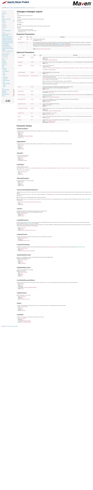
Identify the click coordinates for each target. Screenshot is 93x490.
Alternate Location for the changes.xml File (6, 35)
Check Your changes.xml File (7, 36)
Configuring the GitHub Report (7, 41)
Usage (3, 16)
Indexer (4, 74)
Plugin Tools (5, 78)
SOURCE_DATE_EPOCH (47, 95)
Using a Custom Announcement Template (7, 49)
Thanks (3, 95)
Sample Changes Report (6, 30)
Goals (3, 14)
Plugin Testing (5, 77)
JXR (3, 75)
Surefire (4, 84)
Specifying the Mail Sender (7, 46)
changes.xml (4, 25)
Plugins (11, 7)
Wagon (4, 86)
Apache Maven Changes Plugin (19, 7)
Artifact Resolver (6, 71)
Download (4, 22)
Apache (3, 7)
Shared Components (6, 83)
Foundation (4, 91)
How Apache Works (5, 89)
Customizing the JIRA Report (7, 39)
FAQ (3, 17)
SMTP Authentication (5, 45)
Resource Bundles (6, 80)
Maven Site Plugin (61, 43)
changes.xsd (4, 27)
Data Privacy (4, 92)
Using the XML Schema (6, 19)
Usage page (87, 199)
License (3, 20)
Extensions (4, 62)
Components (8, 68)
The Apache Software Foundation (12, 326)
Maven (8, 7)
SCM (4, 81)
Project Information (8, 54)
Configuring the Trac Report (7, 38)
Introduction (4, 13)
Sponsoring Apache (5, 94)
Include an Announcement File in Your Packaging (7, 43)
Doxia (4, 72)
